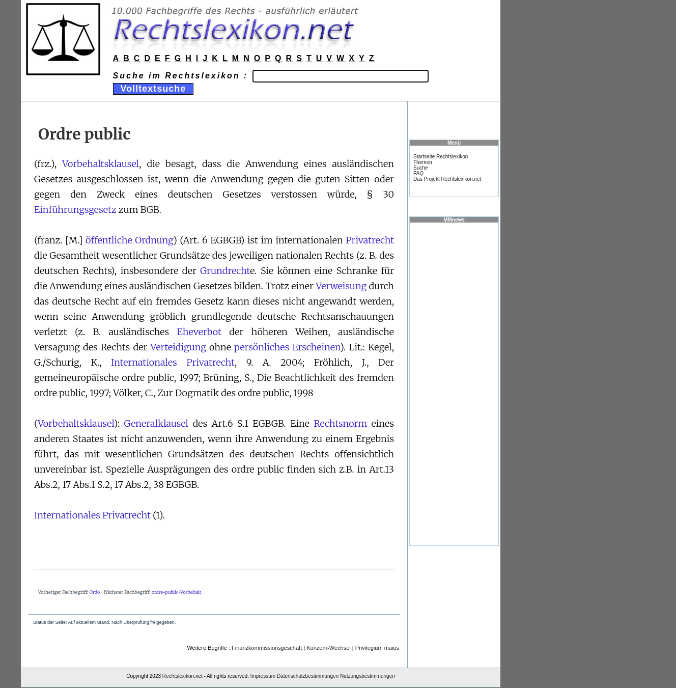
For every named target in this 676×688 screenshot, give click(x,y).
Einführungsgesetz (75, 209)
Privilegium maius (377, 648)
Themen (422, 162)
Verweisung (341, 286)
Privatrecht (370, 240)
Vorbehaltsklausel (100, 164)
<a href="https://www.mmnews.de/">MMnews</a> (454, 383)
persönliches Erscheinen (287, 347)
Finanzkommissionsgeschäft (267, 648)
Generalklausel (156, 423)
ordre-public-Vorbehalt (176, 592)
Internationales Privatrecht (173, 362)
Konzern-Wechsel (328, 648)
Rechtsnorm (340, 423)
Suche (420, 168)
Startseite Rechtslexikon (440, 156)
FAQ (418, 173)
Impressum (262, 676)
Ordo (95, 592)
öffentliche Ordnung (129, 240)
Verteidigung (178, 347)
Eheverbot (199, 332)
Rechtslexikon (178, 676)
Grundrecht (225, 271)
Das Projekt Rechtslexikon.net (447, 179)
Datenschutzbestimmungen (308, 676)
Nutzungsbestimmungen (367, 676)
